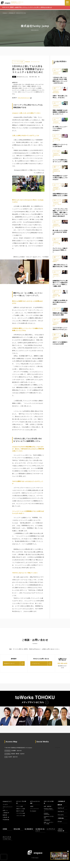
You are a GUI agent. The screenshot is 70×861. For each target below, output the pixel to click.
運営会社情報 (17, 829)
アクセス (60, 821)
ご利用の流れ (61, 818)
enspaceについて (7, 801)
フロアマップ (61, 808)
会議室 (32, 806)
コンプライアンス (51, 829)
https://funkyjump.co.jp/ (24, 97)
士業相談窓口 (47, 820)
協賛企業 (5, 815)
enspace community (46, 814)
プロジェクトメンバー (7, 807)
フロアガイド (61, 811)
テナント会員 (19, 806)
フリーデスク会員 (21, 813)
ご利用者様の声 (62, 801)
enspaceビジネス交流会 (48, 817)
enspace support (48, 810)
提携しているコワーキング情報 (48, 823)
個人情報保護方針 (29, 829)
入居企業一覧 (6, 817)
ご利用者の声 (6, 812)
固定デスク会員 (20, 811)
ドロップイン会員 (21, 815)
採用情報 (5, 829)
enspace (57, 747)
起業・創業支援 (48, 806)
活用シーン (5, 810)
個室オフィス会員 (21, 808)
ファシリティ (61, 814)
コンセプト (5, 804)
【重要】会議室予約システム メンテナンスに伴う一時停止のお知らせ (30, 7)
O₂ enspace (33, 811)
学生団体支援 (6, 819)
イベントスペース (34, 808)
